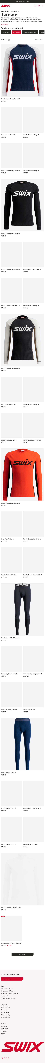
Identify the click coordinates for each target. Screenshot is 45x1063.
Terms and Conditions (8, 998)
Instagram (4, 1029)
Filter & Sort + (39, 40)
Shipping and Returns (8, 991)
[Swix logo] (5, 6)
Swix (2, 11)
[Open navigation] (42, 5)
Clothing (7, 11)
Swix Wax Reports (7, 988)
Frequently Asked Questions (10, 993)
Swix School (5, 1010)
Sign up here (12, 979)
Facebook (4, 1026)
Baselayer (16, 11)
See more (22, 954)
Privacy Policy (5, 1017)
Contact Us (4, 996)
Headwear (6, 32)
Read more (4, 24)
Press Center (5, 1012)
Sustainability (5, 1015)
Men (12, 11)
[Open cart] (39, 5)
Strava (3, 1034)
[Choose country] (5, 1058)
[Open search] (35, 5)
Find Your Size (5, 1007)
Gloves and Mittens (30, 32)
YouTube (4, 1031)
